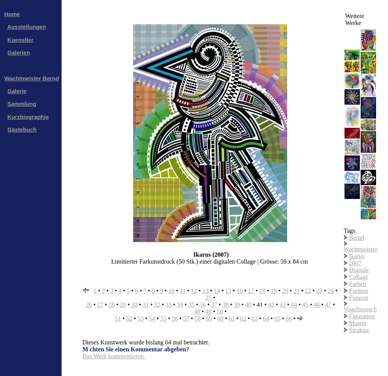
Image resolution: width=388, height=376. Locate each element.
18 (262, 290)
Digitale (359, 270)
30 (134, 304)
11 (183, 290)
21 (296, 290)
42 (271, 304)
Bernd (356, 237)
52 (129, 318)
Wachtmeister (361, 249)
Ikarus (357, 256)
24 (331, 290)
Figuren (358, 297)
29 (123, 304)
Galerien (18, 53)
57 (186, 318)
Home (12, 14)
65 (277, 318)
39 (237, 304)
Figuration (362, 316)
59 (209, 318)
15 (228, 290)
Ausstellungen (26, 27)
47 (328, 304)
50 (220, 311)
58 (197, 318)
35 (191, 304)
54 (152, 318)
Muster (357, 323)
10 (171, 290)
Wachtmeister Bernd (31, 78)
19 (274, 290)
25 (209, 297)
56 (175, 318)
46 (317, 304)
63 (254, 318)
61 (232, 318)
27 (100, 304)
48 (197, 311)
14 (217, 290)
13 (205, 290)
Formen (358, 290)
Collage (358, 277)
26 (89, 304)
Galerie (17, 91)
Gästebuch (22, 130)
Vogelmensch (360, 309)
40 (248, 304)
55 (163, 318)
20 (285, 290)
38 (225, 304)
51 (118, 318)
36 (203, 304)
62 (243, 318)
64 (266, 318)
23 (319, 290)
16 (239, 290)
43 (282, 304)
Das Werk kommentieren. (113, 356)
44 (294, 304)
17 (251, 290)
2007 (355, 263)
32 (157, 304)
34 (180, 304)
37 (214, 304)
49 (209, 311)
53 (140, 318)
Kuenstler (20, 40)
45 (305, 304)
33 (169, 304)
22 (308, 290)
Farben (357, 284)
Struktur (359, 330)
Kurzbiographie (27, 117)
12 (194, 290)
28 (112, 304)
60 (220, 318)
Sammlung (21, 104)
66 (289, 318)
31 (146, 304)
